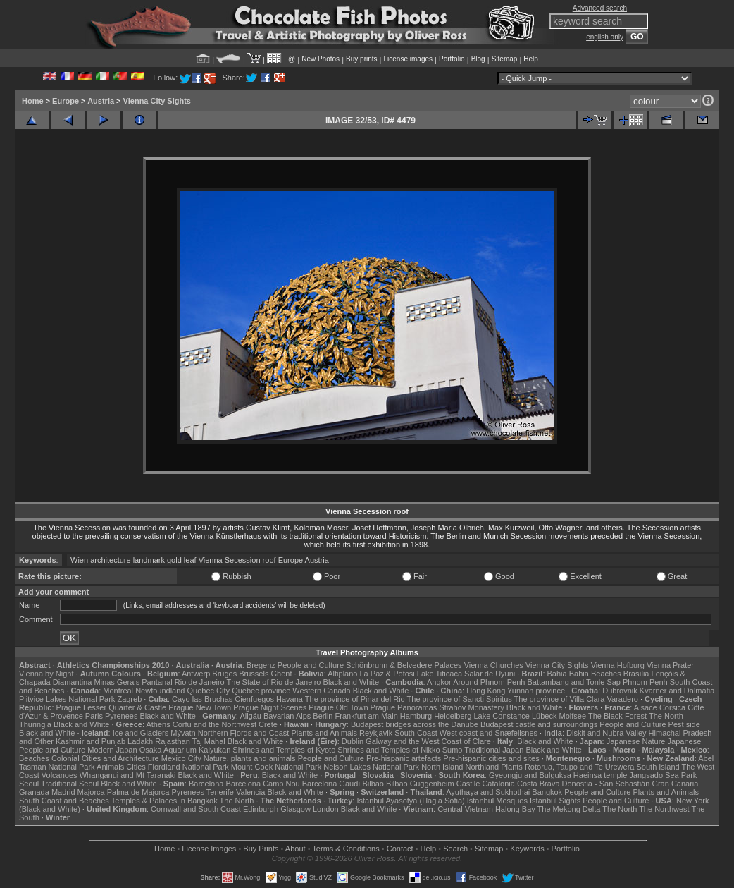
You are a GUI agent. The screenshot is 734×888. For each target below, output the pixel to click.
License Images (209, 848)
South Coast (415, 733)
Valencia (250, 792)
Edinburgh (260, 809)
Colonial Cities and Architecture (105, 758)
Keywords (527, 848)
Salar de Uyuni (489, 673)
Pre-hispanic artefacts (403, 758)
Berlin (322, 716)
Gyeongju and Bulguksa (530, 775)
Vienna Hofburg (618, 665)
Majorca (91, 792)
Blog (478, 59)
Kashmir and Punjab (90, 741)
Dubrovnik (619, 690)
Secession (243, 560)
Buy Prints (260, 848)
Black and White (351, 682)
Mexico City (181, 758)
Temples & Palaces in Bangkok (164, 800)
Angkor (439, 682)
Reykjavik (375, 733)
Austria (100, 101)
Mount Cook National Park (276, 766)
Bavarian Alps (287, 716)
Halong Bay (515, 809)
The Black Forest (617, 716)
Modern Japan (112, 750)
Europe (65, 101)
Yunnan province (536, 690)
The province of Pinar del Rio (355, 699)
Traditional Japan (493, 750)
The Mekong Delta (569, 809)
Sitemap (505, 59)
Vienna (211, 560)
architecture (110, 560)
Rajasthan (172, 741)
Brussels (253, 673)
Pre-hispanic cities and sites (491, 758)
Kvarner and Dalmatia (677, 690)
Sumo (452, 750)
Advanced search (600, 8)
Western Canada (321, 690)
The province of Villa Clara (559, 699)
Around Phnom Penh (489, 682)
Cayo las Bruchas (202, 699)
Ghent (281, 673)
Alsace (645, 707)
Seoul (29, 783)
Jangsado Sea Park (663, 775)
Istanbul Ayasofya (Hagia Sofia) (410, 800)
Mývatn (182, 733)
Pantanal (157, 682)
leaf (190, 560)
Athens (158, 724)
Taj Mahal (208, 741)
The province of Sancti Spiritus (459, 699)
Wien (79, 560)
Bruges (224, 673)
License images (408, 59)
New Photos (320, 59)
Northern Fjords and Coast (244, 733)
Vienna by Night (46, 673)
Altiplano (342, 673)
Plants (512, 766)
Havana (289, 699)
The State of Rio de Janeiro (274, 682)
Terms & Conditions (345, 848)
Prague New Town (199, 707)
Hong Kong (485, 690)
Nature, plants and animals (250, 758)
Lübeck (544, 716)
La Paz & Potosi (387, 673)
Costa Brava (538, 783)
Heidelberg (452, 716)
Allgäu (250, 716)
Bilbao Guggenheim (420, 783)
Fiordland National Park (188, 766)
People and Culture (311, 665)
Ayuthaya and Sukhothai (488, 792)
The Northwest (664, 809)
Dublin (352, 741)
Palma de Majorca (138, 792)
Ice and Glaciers (140, 733)
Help (530, 59)
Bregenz (261, 665)
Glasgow (295, 809)
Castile (468, 783)
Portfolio (452, 59)
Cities (136, 766)
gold (174, 560)
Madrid (63, 792)
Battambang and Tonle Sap (574, 682)
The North (666, 716)
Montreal (118, 690)
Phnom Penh (645, 682)
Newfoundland (160, 690)
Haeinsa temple (600, 775)
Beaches (34, 758)
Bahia (557, 673)
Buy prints (361, 59)
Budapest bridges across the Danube (414, 724)
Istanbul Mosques (497, 800)
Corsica (672, 707)
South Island (658, 766)
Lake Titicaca (439, 673)
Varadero (622, 699)
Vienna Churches (493, 665)
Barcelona (206, 783)
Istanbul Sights (555, 800)
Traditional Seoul (70, 783)
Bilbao (373, 783)
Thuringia (35, 724)
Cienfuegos (254, 699)
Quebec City (208, 690)
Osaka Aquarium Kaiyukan (185, 750)
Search (455, 848)
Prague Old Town (338, 707)
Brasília (636, 673)
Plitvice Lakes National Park (67, 699)
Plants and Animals (324, 733)
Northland (482, 766)
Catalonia (498, 783)
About (295, 848)
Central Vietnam (465, 809)
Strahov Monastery (471, 707)
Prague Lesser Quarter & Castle (111, 707)
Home (33, 101)
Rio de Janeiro (200, 682)
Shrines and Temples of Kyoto (283, 750)
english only (604, 37)
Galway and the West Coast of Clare (428, 741)
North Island (442, 766)
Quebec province (261, 690)
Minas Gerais (116, 682)
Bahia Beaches (595, 673)
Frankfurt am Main (366, 716)
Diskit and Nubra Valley (606, 733)
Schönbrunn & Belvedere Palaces (404, 665)
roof (269, 560)
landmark (149, 560)
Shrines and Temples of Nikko (388, 750)
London (326, 809)
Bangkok (547, 792)
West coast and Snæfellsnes (488, 733)
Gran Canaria (675, 783)
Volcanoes (59, 775)
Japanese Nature (636, 741)
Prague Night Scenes (269, 707)
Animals (110, 766)
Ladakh (140, 741)
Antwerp (196, 673)
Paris (94, 716)
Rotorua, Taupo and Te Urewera (580, 766)
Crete (268, 724)
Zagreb (129, 699)
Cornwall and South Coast (196, 809)
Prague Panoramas (404, 707)
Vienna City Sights (157, 101)
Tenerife (220, 792)
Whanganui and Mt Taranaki (128, 775)
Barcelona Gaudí (331, 783)
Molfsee (573, 716)
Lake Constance (501, 716)
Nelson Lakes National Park (371, 766)
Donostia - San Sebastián (606, 783)
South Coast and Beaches (64, 800)
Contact (400, 848)
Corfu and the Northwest (214, 724)
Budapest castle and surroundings (538, 724)
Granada (34, 792)
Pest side (684, 724)
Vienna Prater (670, 665)
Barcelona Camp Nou (263, 783)
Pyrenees (121, 716)
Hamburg (416, 716)
